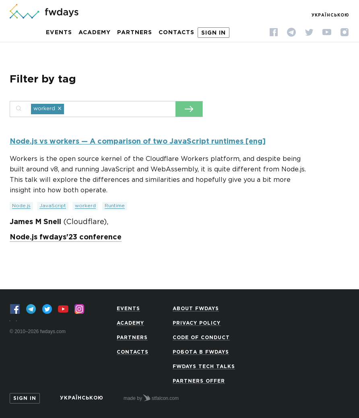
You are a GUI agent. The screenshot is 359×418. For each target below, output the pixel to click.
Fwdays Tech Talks (204, 366)
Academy (94, 32)
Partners (134, 32)
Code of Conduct (201, 338)
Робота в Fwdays (201, 352)
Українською (330, 15)
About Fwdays (196, 309)
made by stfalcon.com (151, 398)
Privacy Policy (197, 323)
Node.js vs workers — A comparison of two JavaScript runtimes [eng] (138, 141)
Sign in (213, 33)
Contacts (176, 32)
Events (59, 32)
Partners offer (199, 381)
